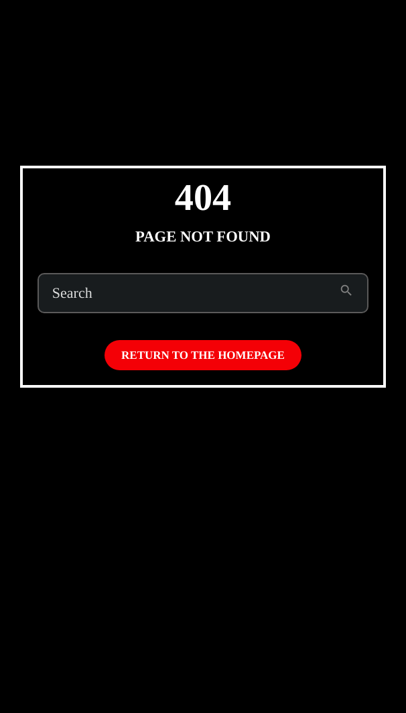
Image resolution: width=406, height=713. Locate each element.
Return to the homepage (203, 355)
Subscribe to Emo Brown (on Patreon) (256, 25)
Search (72, 293)
